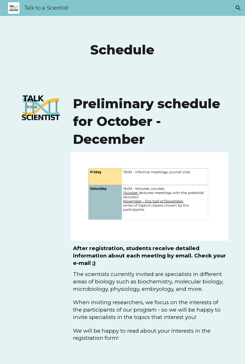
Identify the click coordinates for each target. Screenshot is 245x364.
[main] (123, 50)
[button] (238, 8)
